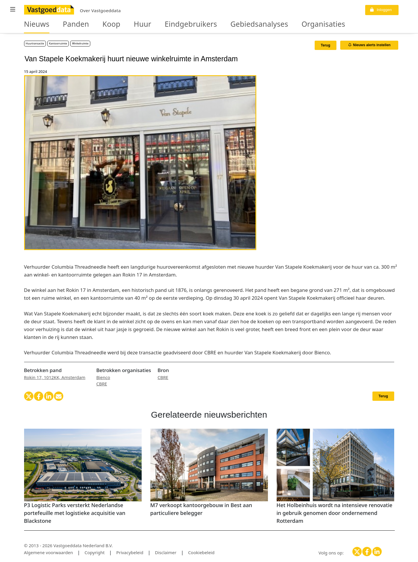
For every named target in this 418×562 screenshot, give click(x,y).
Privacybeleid (129, 552)
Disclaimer (165, 552)
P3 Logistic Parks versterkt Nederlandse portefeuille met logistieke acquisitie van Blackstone (74, 513)
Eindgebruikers (164, 24)
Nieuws (34, 24)
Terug (325, 45)
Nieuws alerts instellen (369, 45)
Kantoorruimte (58, 43)
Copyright (94, 552)
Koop (97, 24)
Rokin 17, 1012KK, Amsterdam (55, 377)
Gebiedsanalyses (220, 24)
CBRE (101, 384)
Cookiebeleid (201, 552)
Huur (124, 24)
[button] (12, 9)
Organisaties (272, 24)
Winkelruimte (80, 43)
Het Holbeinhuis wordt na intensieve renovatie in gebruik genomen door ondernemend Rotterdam (334, 513)
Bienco (103, 377)
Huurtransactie (35, 43)
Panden (67, 24)
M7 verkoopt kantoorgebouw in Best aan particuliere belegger (201, 509)
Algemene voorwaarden (48, 552)
